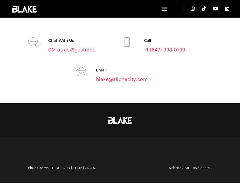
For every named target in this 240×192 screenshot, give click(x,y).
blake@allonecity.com (121, 79)
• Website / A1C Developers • (189, 168)
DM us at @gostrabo (72, 49)
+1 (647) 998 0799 (164, 49)
